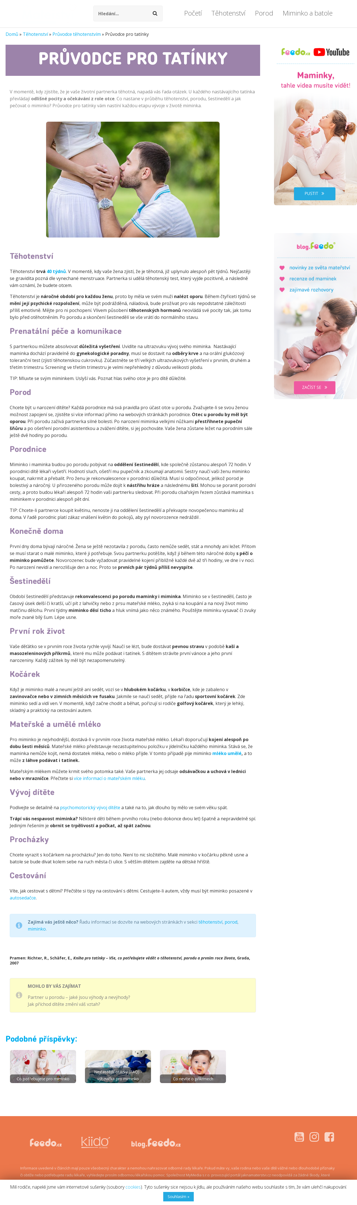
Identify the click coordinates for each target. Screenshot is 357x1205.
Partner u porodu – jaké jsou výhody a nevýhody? (79, 997)
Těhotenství (35, 34)
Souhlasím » (178, 1196)
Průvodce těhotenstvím (76, 34)
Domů (12, 34)
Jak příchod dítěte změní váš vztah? (64, 1004)
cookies (133, 1187)
